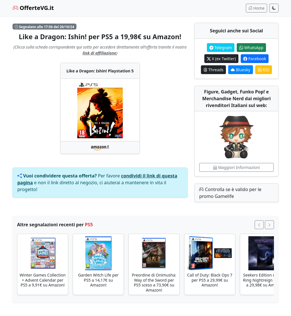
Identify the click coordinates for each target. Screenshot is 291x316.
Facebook (254, 58)
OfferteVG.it (33, 8)
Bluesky (240, 69)
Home (256, 8)
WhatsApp (251, 47)
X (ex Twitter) (221, 58)
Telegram (220, 47)
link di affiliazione (100, 53)
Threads (213, 69)
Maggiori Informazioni (236, 167)
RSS (264, 69)
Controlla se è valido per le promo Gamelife (230, 192)
